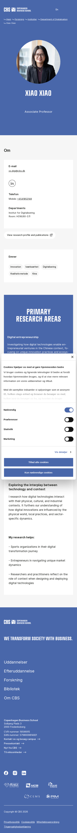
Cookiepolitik (28, 822)
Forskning (19, 19)
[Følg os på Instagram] (15, 773)
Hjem (8, 19)
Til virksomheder (13, 752)
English (55, 9)
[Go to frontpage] (17, 10)
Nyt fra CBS (10, 747)
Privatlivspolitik (12, 822)
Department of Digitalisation (54, 19)
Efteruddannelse (19, 671)
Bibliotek (12, 689)
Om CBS (12, 698)
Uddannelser (15, 662)
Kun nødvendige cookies (39, 472)
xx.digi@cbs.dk (17, 170)
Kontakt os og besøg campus (20, 739)
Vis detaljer (61, 452)
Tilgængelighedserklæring (17, 826)
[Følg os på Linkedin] (24, 773)
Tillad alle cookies (38, 462)
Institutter (32, 19)
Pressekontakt (12, 743)
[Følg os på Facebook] (6, 773)
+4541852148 (24, 198)
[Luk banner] (72, 357)
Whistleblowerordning (48, 822)
